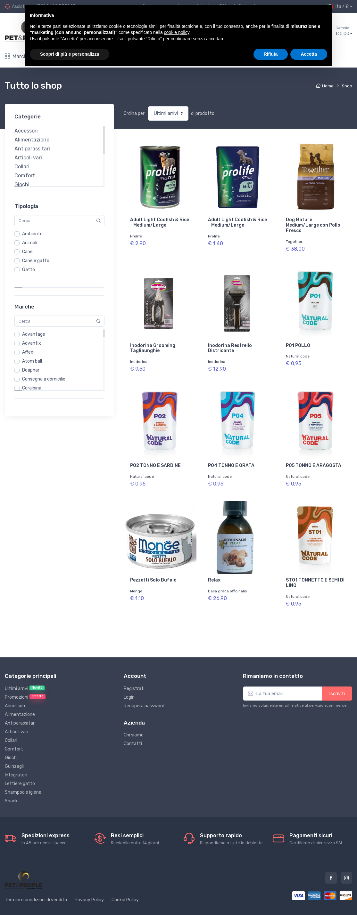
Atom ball (32, 348)
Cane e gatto (35, 260)
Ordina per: (134, 113)
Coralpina (31, 375)
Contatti (133, 730)
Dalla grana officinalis (227, 581)
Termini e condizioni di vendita (36, 886)
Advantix (31, 330)
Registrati (134, 675)
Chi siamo (134, 721)
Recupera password (144, 692)
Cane (27, 251)
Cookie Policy (125, 886)
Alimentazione (31, 140)
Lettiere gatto (20, 770)
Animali (29, 242)
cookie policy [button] (176, 32)
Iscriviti (337, 680)
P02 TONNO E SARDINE (155, 458)
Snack (11, 787)
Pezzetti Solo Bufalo (153, 570)
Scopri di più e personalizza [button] (69, 54)
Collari (21, 167)
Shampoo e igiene (23, 778)
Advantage (33, 321)
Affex (27, 339)
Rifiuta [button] (271, 54)
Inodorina (138, 358)
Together (294, 241)
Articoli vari (28, 158)
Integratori (16, 761)
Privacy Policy (89, 886)
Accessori (26, 131)
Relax (214, 570)
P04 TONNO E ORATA (231, 458)
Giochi (21, 184)
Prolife (136, 236)
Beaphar (30, 357)
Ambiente (32, 234)
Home (325, 86)
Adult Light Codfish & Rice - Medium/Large (159, 222)
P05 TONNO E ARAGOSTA (313, 458)
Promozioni (25, 683)
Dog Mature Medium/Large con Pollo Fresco (313, 225)
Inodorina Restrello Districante (230, 344)
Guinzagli (14, 752)
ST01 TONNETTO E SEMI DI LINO (315, 572)
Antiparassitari (32, 149)
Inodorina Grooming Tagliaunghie (152, 344)
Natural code (298, 353)
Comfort (24, 176)
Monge (136, 581)
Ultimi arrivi (25, 675)
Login (129, 683)
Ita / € (338, 7)
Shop (347, 86)
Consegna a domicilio (43, 366)
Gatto (28, 269)
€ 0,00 (344, 31)
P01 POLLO (298, 342)
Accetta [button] (309, 54)
